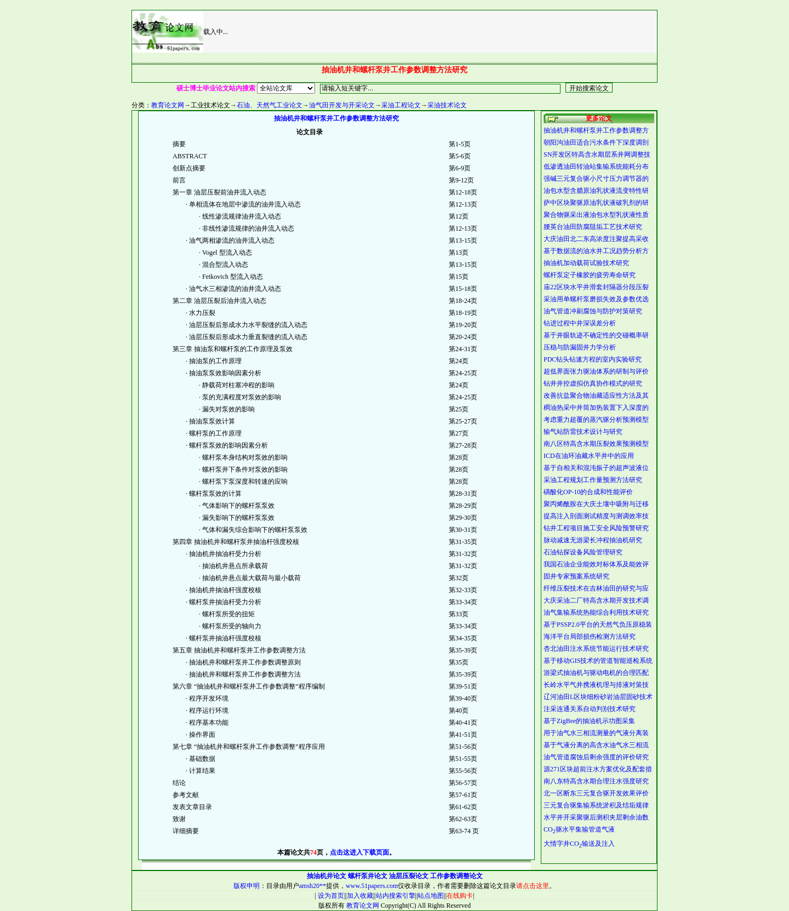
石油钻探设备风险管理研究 (583, 552)
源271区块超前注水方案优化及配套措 (598, 769)
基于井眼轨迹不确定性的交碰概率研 (596, 335)
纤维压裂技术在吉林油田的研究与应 (596, 588)
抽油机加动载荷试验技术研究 (586, 263)
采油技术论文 (447, 105)
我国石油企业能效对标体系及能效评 (596, 564)
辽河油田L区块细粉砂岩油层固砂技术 (598, 697)
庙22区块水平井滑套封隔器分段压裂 (596, 287)
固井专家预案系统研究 (576, 576)
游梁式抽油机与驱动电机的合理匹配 (596, 673)
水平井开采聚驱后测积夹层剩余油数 (596, 817)
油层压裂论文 (408, 876)
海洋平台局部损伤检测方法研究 (590, 636)
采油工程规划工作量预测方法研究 (593, 480)
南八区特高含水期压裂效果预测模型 (596, 444)
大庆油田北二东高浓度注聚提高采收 (596, 239)
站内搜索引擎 (395, 895)
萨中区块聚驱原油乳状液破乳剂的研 (596, 203)
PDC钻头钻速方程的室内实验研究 (593, 359)
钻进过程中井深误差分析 (580, 323)
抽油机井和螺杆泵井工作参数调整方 (596, 130)
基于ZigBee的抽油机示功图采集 (589, 721)
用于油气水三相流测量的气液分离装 (596, 733)
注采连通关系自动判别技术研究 (590, 709)
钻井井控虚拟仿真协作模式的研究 (593, 383)
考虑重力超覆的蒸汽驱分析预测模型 (596, 419)
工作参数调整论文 (456, 876)
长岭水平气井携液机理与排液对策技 (596, 685)
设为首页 (330, 895)
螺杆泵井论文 (367, 876)
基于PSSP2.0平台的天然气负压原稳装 (598, 624)
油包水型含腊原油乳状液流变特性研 (596, 190)
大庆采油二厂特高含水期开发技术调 (596, 600)
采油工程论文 (401, 105)
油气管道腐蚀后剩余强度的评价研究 (596, 757)
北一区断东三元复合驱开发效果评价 (596, 793)
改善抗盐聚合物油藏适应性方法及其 (596, 395)
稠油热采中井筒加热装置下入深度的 (596, 407)
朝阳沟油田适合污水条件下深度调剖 (596, 142)
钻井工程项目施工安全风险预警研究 (596, 528)
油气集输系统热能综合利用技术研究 (596, 612)
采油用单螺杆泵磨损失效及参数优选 (596, 299)
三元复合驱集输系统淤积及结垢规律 (596, 805)
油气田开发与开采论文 (342, 105)
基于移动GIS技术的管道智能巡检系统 (598, 660)
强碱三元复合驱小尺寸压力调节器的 (596, 178)
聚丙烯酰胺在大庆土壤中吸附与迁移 (596, 504)
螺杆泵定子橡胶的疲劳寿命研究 (590, 275)
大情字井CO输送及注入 (579, 843)
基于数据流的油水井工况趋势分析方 (596, 251)
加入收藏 (360, 895)
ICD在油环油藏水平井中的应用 (589, 456)
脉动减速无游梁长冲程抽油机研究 (593, 540)
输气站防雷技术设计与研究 (583, 432)
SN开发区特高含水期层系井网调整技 (597, 154)
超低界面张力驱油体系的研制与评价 (596, 371)
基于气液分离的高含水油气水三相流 (596, 745)
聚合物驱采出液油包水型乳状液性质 (596, 215)
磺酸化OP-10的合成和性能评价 (588, 492)
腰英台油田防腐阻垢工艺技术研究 (593, 227)
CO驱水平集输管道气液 (579, 829)
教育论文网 (167, 105)
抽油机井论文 (326, 876)
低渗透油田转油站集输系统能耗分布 (596, 166)
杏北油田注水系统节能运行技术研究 (596, 648)
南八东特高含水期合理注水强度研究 (596, 781)
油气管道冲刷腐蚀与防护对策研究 (593, 311)
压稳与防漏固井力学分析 (580, 347)
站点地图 (431, 895)
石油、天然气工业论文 (269, 105)
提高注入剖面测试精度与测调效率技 (596, 516)
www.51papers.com (372, 886)
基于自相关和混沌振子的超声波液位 (596, 468)
